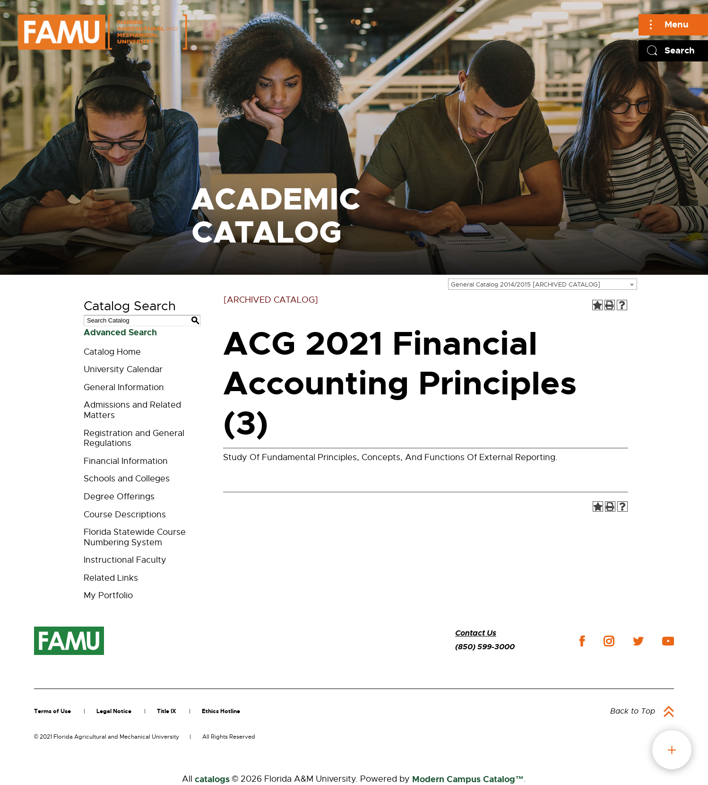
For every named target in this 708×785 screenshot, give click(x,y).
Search (680, 50)
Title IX (166, 711)
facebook (582, 641)
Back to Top (632, 711)
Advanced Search (120, 332)
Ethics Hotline (221, 711)
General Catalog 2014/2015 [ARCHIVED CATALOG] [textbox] (525, 284)
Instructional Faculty (125, 560)
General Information (124, 387)
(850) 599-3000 (485, 646)
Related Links (111, 578)
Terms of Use (52, 711)
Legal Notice (113, 711)
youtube (668, 641)
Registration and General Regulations (134, 438)
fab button (671, 749)
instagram (609, 641)
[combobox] (542, 284)
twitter (638, 641)
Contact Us (475, 632)
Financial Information (126, 461)
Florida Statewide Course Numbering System (135, 537)
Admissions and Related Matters (132, 410)
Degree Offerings (119, 496)
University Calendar (123, 369)
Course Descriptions (125, 514)
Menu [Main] (677, 24)
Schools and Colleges (127, 478)
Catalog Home (112, 352)
